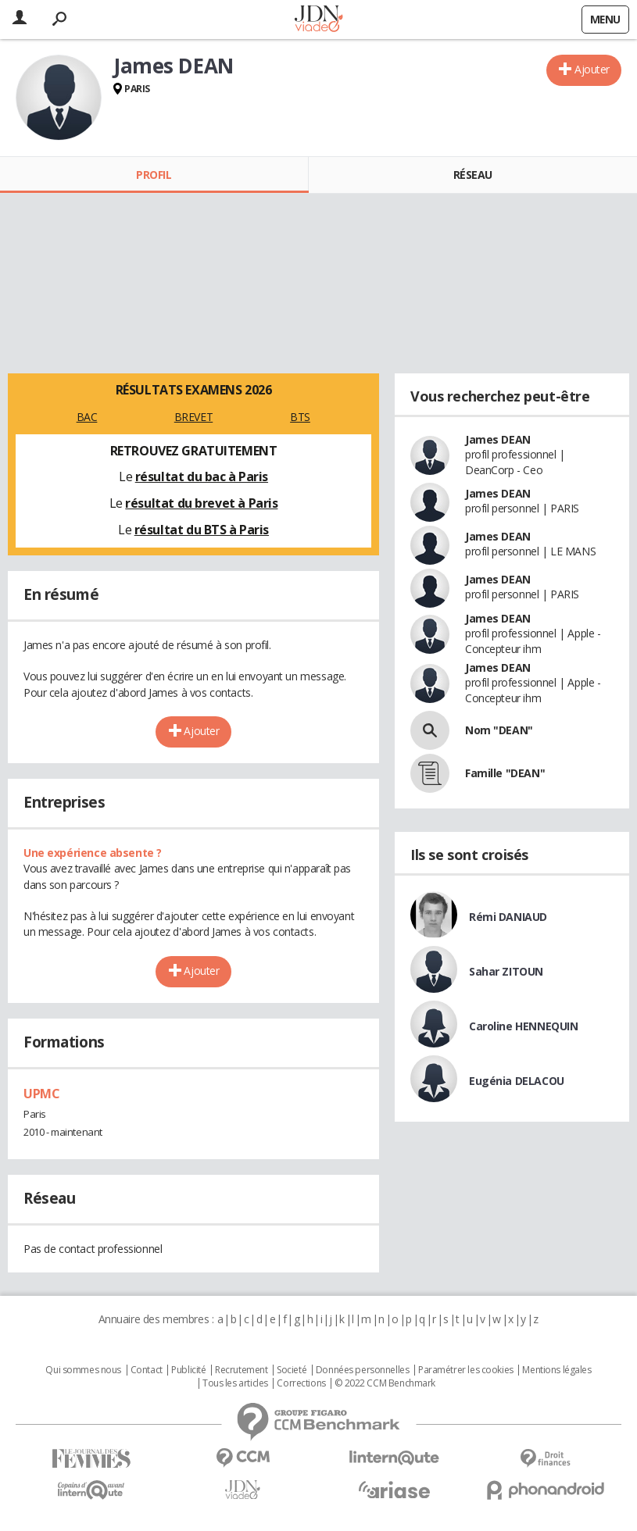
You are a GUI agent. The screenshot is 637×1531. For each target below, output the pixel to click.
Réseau (472, 174)
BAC (87, 416)
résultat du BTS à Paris (201, 529)
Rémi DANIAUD (508, 916)
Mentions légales (556, 1370)
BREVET (193, 416)
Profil (153, 174)
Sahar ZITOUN (506, 971)
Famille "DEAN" (505, 773)
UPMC (41, 1093)
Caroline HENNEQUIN (523, 1026)
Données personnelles (363, 1370)
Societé (291, 1370)
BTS (300, 416)
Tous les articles (235, 1383)
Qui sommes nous (83, 1370)
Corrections (301, 1383)
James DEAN (498, 439)
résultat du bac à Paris (201, 476)
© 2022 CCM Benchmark (385, 1383)
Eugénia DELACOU (516, 1080)
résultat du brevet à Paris (201, 503)
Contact (147, 1370)
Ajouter (592, 69)
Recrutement (241, 1370)
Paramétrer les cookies (466, 1370)
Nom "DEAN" (499, 730)
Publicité (188, 1370)
